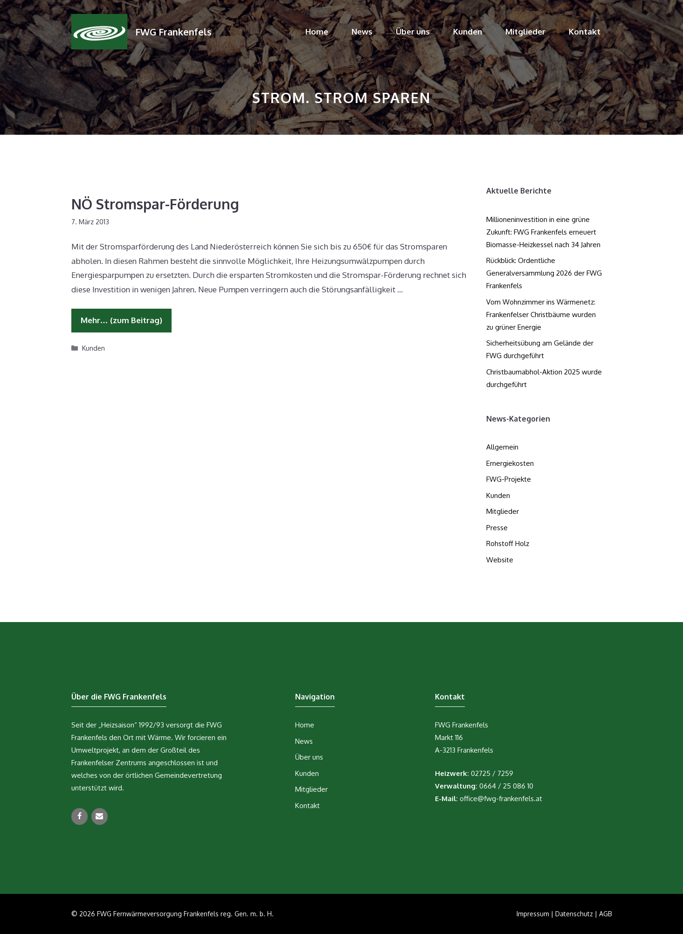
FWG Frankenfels (173, 32)
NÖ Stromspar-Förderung (155, 204)
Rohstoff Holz (507, 543)
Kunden (467, 31)
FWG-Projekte (508, 479)
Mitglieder (525, 31)
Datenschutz (574, 914)
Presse (497, 527)
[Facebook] (79, 816)
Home (316, 31)
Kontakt (584, 31)
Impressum (533, 914)
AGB (605, 914)
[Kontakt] (99, 816)
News (362, 31)
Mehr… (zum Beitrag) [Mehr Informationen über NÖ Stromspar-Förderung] (121, 320)
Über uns (413, 31)
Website (499, 559)
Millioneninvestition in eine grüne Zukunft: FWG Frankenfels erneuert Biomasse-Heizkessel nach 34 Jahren (543, 232)
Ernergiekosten (510, 463)
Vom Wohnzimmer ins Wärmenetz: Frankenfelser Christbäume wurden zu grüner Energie (541, 314)
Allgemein (502, 447)
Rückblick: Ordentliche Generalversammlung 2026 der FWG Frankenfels (544, 273)
